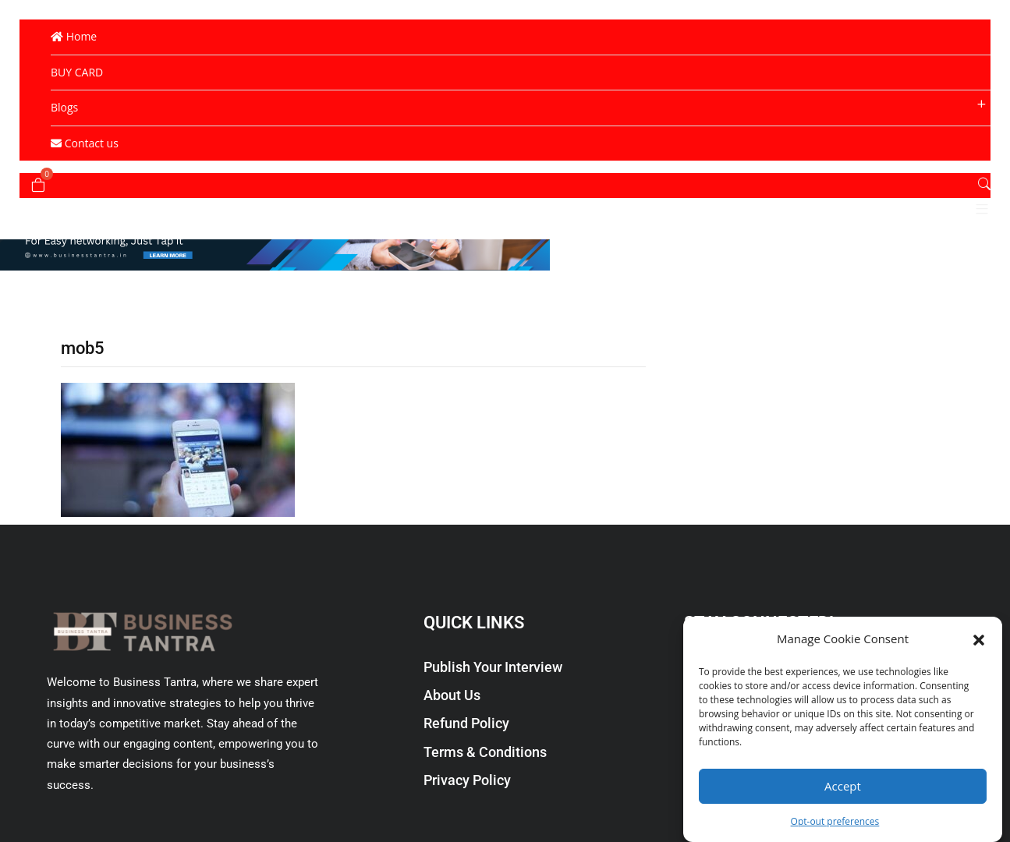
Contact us (85, 143)
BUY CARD (77, 72)
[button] (979, 638)
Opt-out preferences (835, 821)
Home (74, 36)
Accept (842, 786)
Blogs (64, 107)
